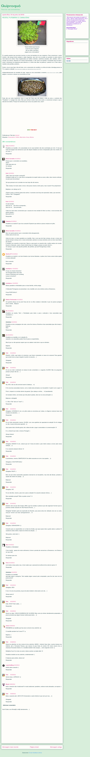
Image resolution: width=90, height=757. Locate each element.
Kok (7, 173)
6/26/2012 (12, 684)
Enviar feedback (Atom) (35, 752)
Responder (9, 153)
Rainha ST (9, 254)
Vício (7, 562)
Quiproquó (11, 6)
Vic (7, 311)
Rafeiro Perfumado (11, 299)
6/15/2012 (13, 585)
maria (7, 625)
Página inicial (34, 747)
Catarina (8, 221)
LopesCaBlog (10, 665)
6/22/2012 (17, 665)
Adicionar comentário (9, 705)
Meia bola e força (24, 137)
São (7, 544)
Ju (6, 335)
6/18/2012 (12, 625)
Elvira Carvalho (10, 158)
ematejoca (9, 268)
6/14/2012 (13, 353)
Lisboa (17, 137)
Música (32, 137)
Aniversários (11, 137)
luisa (7, 145)
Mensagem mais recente (10, 747)
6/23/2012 (13, 674)
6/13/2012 (11, 145)
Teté (7, 353)
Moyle (7, 684)
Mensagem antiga (56, 747)
